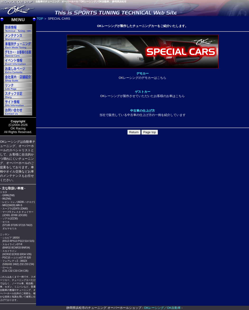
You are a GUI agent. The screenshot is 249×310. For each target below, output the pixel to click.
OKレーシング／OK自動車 (162, 308)
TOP (40, 18)
